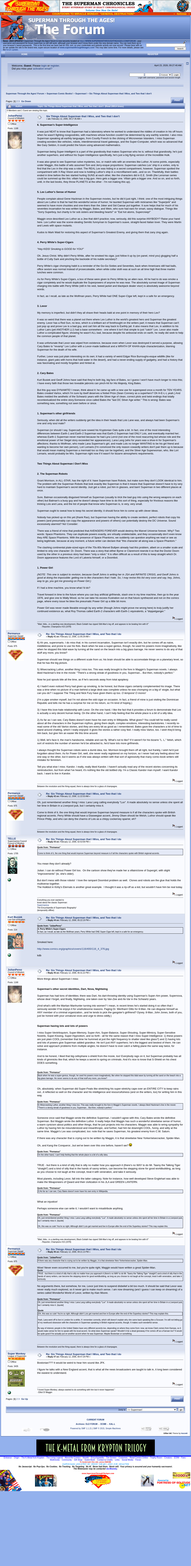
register (54, 65)
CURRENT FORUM (95, 1420)
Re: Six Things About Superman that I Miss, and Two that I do (83, 634)
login (44, 65)
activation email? (42, 68)
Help (61, 54)
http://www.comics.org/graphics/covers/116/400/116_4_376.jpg (73, 948)
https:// (108, 41)
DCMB (103, 1424)
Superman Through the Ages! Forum (25, 93)
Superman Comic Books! (60, 93)
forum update (12, 50)
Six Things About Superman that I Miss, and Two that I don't (120, 93)
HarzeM (184, 1433)
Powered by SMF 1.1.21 (81, 1428)
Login (99, 54)
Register (153, 54)
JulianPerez (15, 115)
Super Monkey (16, 1353)
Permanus (14, 633)
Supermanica (43, 905)
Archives (80, 1424)
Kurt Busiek (15, 917)
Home (24, 54)
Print (177, 100)
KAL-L (112, 1424)
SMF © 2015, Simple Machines (107, 1428)
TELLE (12, 838)
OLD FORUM (91, 1424)
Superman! (81, 93)
